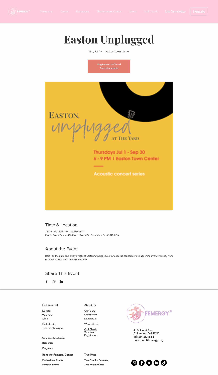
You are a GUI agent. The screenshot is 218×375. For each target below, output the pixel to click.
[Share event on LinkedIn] (61, 281)
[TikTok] (164, 363)
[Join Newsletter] (175, 11)
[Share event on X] (54, 281)
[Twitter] (149, 363)
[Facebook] (142, 363)
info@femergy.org (152, 340)
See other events (109, 68)
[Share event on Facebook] (46, 281)
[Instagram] (134, 363)
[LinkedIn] (156, 363)
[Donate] (199, 11)
